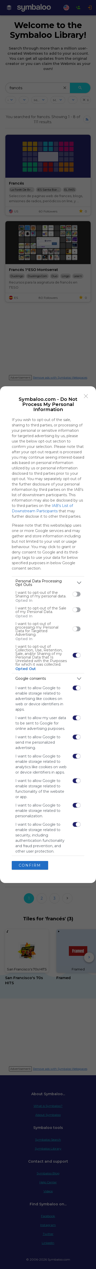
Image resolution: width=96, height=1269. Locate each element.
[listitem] (48, 582)
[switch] (76, 594)
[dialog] (48, 634)
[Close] (86, 396)
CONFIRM (30, 865)
